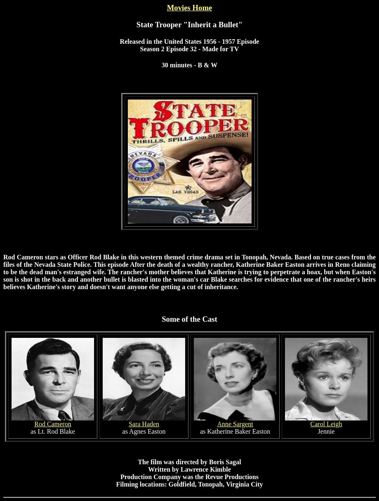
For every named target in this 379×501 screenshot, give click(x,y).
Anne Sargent (235, 423)
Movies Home (189, 7)
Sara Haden (144, 423)
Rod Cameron (52, 423)
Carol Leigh (326, 423)
